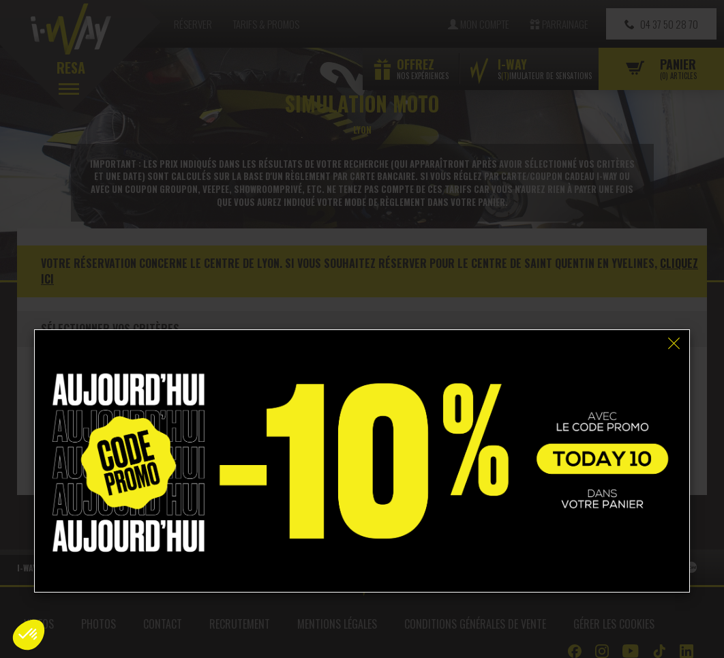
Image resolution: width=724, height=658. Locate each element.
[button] (28, 634)
